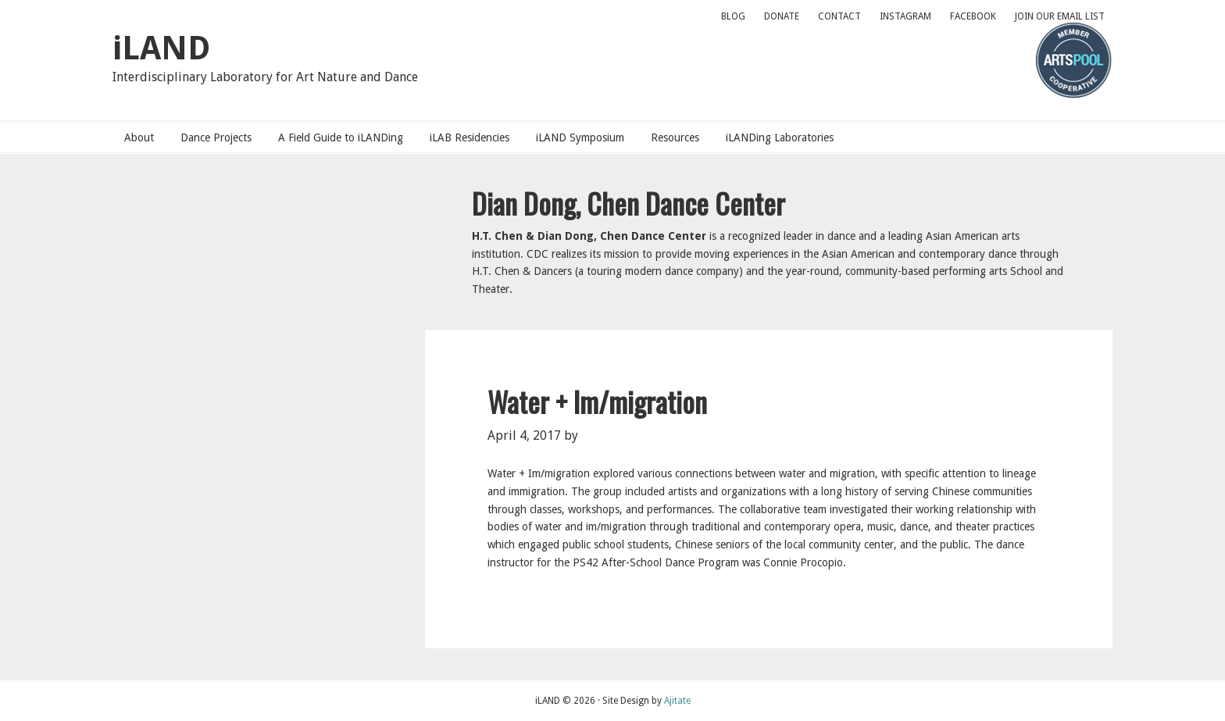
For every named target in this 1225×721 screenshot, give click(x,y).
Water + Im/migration (597, 401)
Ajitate (677, 700)
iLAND (161, 48)
